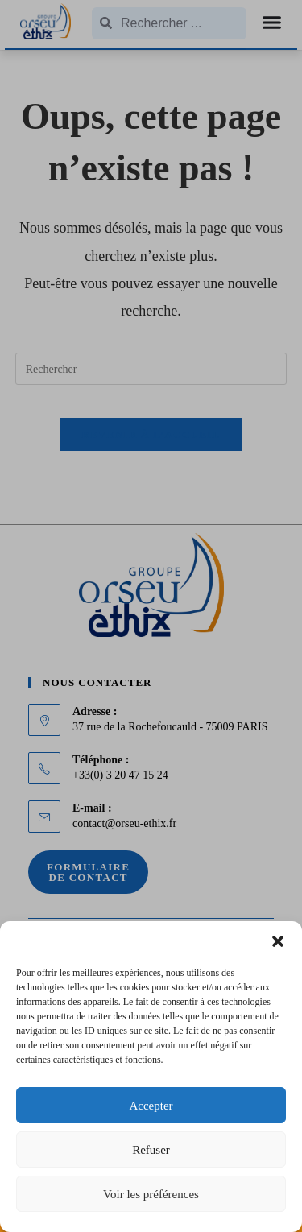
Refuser (151, 1149)
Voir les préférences (151, 1194)
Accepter (150, 1105)
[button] (278, 941)
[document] (151, 616)
